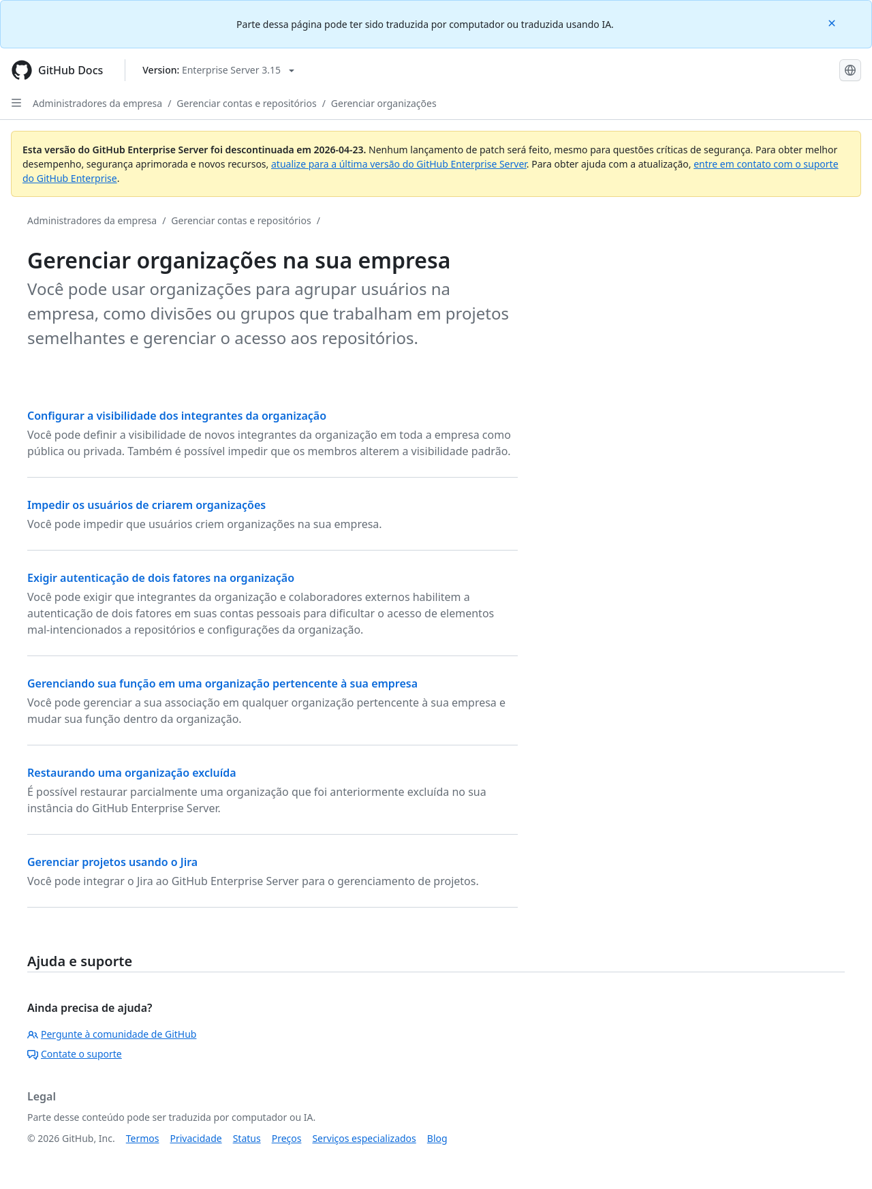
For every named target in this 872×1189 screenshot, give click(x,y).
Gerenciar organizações (384, 103)
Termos (142, 1138)
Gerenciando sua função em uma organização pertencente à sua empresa (222, 683)
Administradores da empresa (97, 103)
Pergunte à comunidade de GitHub (111, 1034)
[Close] (833, 22)
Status (247, 1138)
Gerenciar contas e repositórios (246, 103)
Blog (437, 1138)
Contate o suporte (74, 1053)
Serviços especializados (364, 1138)
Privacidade (196, 1138)
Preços (287, 1138)
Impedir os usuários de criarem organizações (146, 504)
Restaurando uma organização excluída (131, 772)
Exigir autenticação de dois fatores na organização (160, 577)
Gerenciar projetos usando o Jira (112, 861)
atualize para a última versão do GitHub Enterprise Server (399, 163)
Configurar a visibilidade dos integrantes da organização (176, 415)
